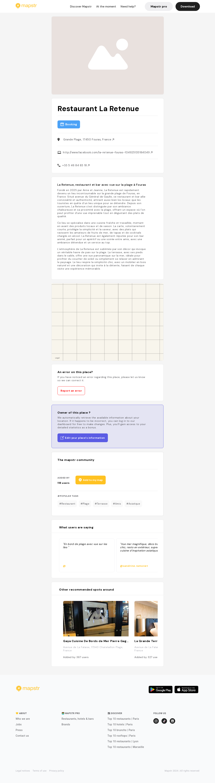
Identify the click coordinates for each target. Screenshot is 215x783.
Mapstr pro (159, 6)
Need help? (128, 6)
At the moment (106, 6)
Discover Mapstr (81, 6)
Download (188, 6)
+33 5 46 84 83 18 (75, 165)
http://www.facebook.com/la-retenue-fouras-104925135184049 (107, 152)
